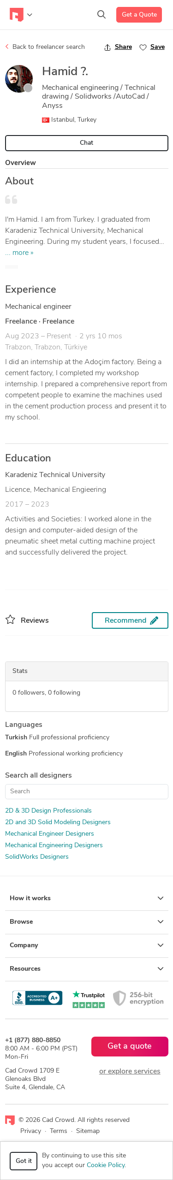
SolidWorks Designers (37, 857)
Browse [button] (87, 922)
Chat (86, 143)
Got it (24, 1161)
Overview (20, 163)
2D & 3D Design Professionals (48, 811)
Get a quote (129, 1046)
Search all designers (38, 775)
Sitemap (88, 1131)
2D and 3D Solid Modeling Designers (58, 822)
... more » (19, 253)
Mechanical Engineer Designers (49, 834)
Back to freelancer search (45, 47)
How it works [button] (87, 898)
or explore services (130, 1071)
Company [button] (87, 945)
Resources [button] (87, 969)
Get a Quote (139, 15)
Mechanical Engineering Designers (54, 845)
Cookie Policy (106, 1165)
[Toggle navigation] (21, 15)
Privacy (30, 1131)
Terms (58, 1131)
